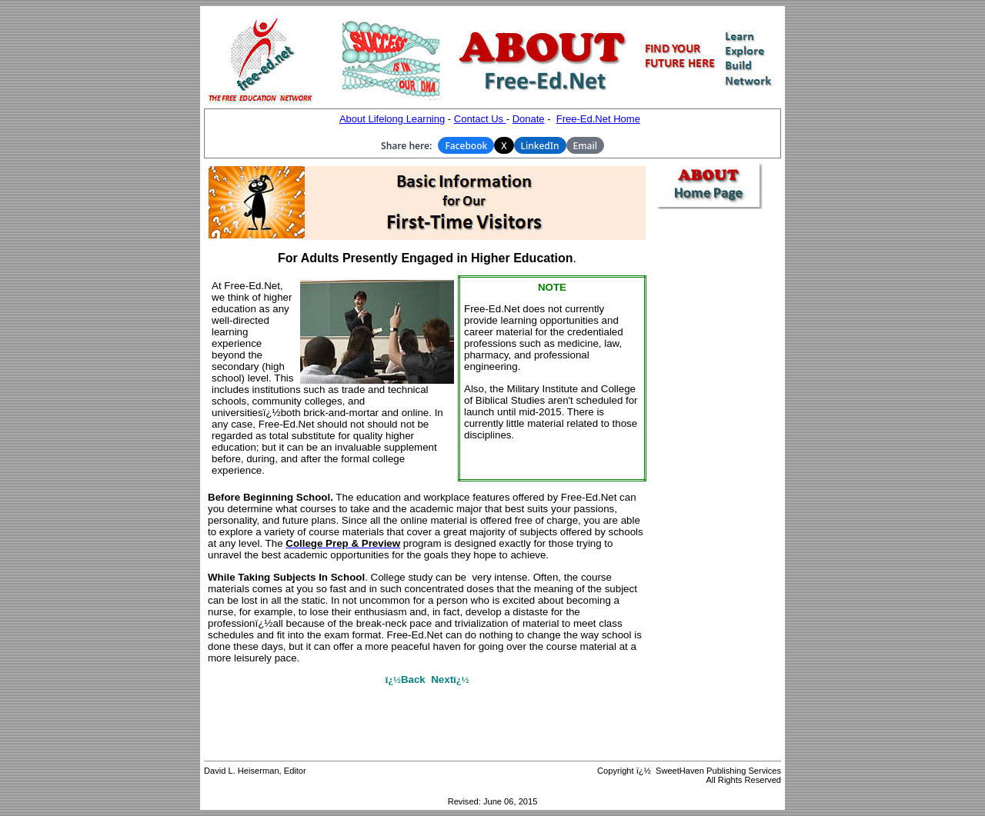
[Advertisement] (715, 450)
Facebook (466, 145)
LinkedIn (540, 145)
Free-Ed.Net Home (598, 119)
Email (585, 145)
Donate (529, 119)
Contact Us (480, 119)
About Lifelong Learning (392, 119)
